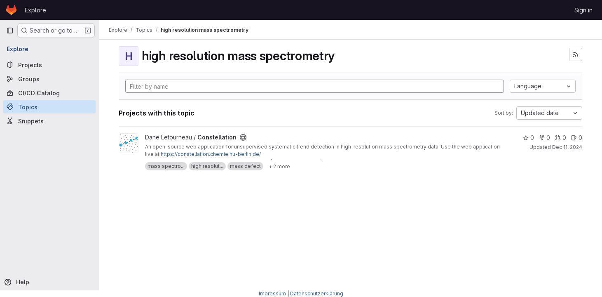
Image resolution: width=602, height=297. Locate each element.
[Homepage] (11, 9)
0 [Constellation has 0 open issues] (576, 137)
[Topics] (49, 106)
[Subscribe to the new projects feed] (575, 54)
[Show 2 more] (279, 166)
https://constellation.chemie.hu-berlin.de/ (211, 154)
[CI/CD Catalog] (49, 92)
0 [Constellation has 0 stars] (528, 137)
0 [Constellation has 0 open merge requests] (560, 137)
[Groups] (49, 78)
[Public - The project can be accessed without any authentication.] (243, 137)
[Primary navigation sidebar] (9, 30)
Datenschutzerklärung (316, 293)
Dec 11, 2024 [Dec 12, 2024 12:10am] (567, 147)
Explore (35, 10)
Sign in (583, 10)
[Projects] (49, 64)
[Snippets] (49, 120)
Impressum (272, 293)
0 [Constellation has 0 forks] (544, 137)
